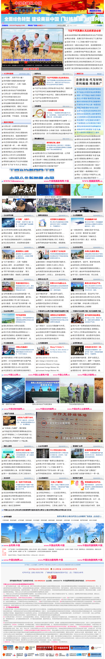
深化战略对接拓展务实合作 (14, 103)
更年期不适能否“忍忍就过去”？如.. (86, 502)
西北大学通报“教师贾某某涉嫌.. (89, 98)
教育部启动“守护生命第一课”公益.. (51, 470)
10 (46, 62)
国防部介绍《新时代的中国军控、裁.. (87, 370)
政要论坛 (37, 74)
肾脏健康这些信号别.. (93, 482)
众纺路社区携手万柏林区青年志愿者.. (52, 332)
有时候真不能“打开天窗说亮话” (84, 367)
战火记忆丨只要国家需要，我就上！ (52, 499)
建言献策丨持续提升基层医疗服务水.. (52, 262)
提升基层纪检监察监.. (93, 315)
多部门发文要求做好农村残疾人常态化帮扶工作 (85, 68)
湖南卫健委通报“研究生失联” (88, 108)
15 (60, 62)
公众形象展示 (43, 478)
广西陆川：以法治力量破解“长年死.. (51, 326)
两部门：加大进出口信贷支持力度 (51, 300)
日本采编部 (36, 520)
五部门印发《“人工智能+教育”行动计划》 (82, 42)
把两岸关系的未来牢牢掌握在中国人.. (87, 461)
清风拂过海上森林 (53, 143)
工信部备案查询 (31, 551)
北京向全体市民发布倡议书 (48, 338)
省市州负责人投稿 (24, 74)
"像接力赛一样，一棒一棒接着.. (16, 145)
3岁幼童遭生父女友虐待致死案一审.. (17, 294)
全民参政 (41, 247)
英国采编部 (44, 520)
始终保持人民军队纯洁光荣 (83, 265)
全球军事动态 (77, 343)
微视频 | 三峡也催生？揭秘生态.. (85, 236)
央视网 (20, 551)
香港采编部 (13, 520)
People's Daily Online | (24, 555)
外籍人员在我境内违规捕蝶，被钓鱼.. (17, 297)
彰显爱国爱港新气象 (92, 450)
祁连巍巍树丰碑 (91, 219)
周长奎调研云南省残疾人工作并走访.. (17, 464)
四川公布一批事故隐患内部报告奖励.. (87, 326)
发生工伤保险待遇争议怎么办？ (50, 230)
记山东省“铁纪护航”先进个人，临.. (51, 502)
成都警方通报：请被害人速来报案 (16, 275)
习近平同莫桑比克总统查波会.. (58, 78)
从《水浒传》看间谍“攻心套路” (10, 65)
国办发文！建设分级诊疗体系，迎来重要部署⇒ (85, 45)
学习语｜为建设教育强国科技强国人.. (87, 268)
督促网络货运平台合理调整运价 (16, 139)
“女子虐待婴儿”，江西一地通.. (15, 84)
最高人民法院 (33, 549)
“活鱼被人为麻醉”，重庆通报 (15, 428)
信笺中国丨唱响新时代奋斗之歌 (50, 496)
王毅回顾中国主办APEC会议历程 (15, 367)
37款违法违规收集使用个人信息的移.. (17, 239)
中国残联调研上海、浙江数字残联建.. (17, 470)
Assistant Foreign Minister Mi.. (48, 367)
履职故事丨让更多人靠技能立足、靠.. (52, 268)
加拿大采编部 (93, 520)
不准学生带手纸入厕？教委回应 (89, 105)
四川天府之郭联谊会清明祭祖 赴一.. (16, 332)
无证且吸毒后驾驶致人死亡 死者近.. (51, 239)
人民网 (10, 551)
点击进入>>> (41, 25)
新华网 (15, 551)
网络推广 (99, 74)
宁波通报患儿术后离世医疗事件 (89, 123)
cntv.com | (41, 555)
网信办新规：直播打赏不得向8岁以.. (17, 233)
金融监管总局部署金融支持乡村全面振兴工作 (84, 48)
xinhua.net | (34, 555)
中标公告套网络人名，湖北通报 (88, 173)
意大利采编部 (75, 520)
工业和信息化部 (59, 549)
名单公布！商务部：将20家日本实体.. (17, 364)
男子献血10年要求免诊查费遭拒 (89, 92)
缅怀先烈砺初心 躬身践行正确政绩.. (16, 335)
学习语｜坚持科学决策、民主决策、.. (87, 275)
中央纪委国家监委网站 (22, 549)
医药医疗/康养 (78, 478)
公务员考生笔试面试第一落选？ (88, 170)
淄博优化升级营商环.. (58, 315)
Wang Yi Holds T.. (57, 347)
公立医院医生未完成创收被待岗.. (89, 117)
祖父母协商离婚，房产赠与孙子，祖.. (17, 338)
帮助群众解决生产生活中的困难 (16, 161)
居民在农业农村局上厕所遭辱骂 (89, 114)
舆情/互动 (79, 74)
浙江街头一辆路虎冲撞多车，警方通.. (17, 268)
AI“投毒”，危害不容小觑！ (14, 78)
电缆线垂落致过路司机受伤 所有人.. (51, 236)
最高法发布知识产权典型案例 (15, 90)
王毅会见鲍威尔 (22, 347)
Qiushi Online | (12, 555)
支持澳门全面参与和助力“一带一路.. (86, 473)
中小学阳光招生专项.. (58, 450)
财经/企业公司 (43, 279)
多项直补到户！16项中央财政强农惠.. (17, 502)
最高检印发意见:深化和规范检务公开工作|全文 (84, 62)
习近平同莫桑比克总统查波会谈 (84, 30)
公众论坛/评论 (78, 247)
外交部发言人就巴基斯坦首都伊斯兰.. (17, 370)
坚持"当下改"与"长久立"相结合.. (16, 165)
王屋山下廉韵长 (57, 482)
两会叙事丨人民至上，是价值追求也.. (52, 275)
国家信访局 (98, 549)
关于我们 (27, 565)
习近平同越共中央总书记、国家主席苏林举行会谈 (53, 95)
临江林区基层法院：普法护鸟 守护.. (86, 294)
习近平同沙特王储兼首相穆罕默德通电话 (50, 91)
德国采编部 (51, 520)
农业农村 (7, 478)
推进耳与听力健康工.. (24, 450)
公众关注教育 (43, 446)
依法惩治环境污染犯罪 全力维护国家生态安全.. (52, 127)
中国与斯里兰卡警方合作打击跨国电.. (17, 358)
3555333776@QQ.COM (17, 25)
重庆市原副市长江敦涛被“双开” (46, 166)
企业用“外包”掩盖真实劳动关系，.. (51, 233)
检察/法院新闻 (78, 279)
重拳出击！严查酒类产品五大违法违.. (18, 438)
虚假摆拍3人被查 (22, 251)
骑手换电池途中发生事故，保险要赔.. (52, 243)
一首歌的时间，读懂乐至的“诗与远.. (86, 230)
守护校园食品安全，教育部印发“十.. (51, 473)
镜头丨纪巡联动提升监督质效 (15, 158)
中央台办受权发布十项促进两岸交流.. (87, 464)
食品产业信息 (9, 413)
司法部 (76, 549)
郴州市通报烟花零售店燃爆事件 (89, 101)
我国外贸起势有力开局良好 (48, 303)
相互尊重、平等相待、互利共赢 (16, 116)
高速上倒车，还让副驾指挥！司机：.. (17, 265)
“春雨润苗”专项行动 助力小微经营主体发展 (83, 58)
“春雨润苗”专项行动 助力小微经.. (50, 306)
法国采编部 (67, 520)
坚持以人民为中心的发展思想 (15, 155)
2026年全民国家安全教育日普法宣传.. (17, 329)
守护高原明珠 (21, 315)
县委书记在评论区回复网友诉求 (89, 111)
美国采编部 (28, 520)
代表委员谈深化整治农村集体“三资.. (51, 271)
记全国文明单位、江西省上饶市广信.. (52, 505)
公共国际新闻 (43, 343)
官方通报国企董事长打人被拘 (88, 132)
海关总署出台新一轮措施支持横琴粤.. (87, 467)
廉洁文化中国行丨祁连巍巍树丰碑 (32, 65)
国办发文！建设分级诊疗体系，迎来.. (87, 505)
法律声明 (40, 565)
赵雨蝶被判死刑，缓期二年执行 (16, 106)
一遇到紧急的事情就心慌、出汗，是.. (87, 499)
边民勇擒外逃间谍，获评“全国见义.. (86, 358)
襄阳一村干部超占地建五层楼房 (89, 95)
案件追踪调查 (8, 279)
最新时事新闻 (8, 122)
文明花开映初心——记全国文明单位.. (52, 493)
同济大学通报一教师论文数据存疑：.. (52, 461)
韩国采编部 (59, 520)
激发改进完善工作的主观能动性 (16, 113)
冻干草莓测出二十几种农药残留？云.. (18, 434)
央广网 (24, 551)
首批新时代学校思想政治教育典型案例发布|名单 (85, 65)
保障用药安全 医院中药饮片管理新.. (86, 496)
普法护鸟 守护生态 (11, 87)
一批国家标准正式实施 (55, 110)
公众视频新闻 (77, 215)
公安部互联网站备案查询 (44, 551)
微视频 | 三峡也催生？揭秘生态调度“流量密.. (58, 65)
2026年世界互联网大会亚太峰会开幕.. (17, 230)
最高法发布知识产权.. (93, 283)
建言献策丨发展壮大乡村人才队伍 (51, 265)
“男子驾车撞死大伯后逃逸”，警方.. (16, 271)
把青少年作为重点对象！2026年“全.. (51, 464)
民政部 (71, 549)
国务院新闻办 (90, 549)
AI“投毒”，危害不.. (23, 219)
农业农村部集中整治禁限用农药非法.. (17, 493)
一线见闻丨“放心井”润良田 (13, 499)
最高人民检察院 (42, 549)
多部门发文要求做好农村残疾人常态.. (17, 461)
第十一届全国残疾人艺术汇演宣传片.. (17, 473)
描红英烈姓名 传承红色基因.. (14, 326)
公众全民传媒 (8, 215)
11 (49, 62)
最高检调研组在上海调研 (82, 306)
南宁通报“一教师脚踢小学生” (87, 176)
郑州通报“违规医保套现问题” (15, 81)
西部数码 (54, 551)
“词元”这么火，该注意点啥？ (14, 236)
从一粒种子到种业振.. (24, 482)
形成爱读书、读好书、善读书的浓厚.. (87, 262)
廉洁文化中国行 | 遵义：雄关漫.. (85, 239)
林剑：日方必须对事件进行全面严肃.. (17, 361)
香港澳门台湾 (77, 446)
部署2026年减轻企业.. (58, 283)
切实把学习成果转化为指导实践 (16, 149)
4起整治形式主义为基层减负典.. (16, 110)
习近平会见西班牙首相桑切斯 (46, 101)
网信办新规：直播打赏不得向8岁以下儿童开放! (84, 38)
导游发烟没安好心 (22, 283)
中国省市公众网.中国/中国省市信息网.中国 (53, 311)
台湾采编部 (21, 520)
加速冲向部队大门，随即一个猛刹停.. (87, 361)
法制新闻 (37, 106)
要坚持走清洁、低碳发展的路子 (16, 136)
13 (55, 62)
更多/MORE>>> (67, 74)
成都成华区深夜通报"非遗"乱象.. (89, 129)
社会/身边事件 (9, 311)
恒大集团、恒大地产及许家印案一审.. (17, 303)
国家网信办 (82, 549)
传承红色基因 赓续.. (92, 251)
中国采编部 (5, 520)
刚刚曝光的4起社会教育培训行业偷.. (17, 306)
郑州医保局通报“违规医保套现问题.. (86, 493)
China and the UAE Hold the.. (48, 358)
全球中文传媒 (18, 6)
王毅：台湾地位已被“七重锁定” (84, 470)
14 (57, 62)
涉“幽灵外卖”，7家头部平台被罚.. (50, 294)
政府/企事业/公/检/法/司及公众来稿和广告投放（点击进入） (79, 516)
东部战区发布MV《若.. (93, 347)
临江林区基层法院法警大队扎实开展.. (87, 297)
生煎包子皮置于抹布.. (25, 417)
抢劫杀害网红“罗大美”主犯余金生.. (16, 300)
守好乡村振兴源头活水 (12, 97)
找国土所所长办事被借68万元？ (88, 167)
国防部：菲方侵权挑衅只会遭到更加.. (87, 364)
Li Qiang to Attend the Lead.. (48, 361)
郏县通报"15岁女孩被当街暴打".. (89, 120)
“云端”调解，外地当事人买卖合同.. (86, 303)
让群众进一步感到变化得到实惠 (16, 94)
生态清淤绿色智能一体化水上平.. (16, 142)
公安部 (67, 549)
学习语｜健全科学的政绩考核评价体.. (87, 271)
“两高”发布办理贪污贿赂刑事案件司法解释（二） (53, 121)
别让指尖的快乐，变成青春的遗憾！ (17, 243)
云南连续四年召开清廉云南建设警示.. (52, 329)
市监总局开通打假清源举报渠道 (89, 89)
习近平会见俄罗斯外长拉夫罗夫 (47, 98)
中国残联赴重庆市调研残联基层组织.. (17, 467)
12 (52, 62)
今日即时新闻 (8, 74)
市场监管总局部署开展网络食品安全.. (18, 431)
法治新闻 (7, 247)
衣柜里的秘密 (78, 243)
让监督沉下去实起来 (58, 251)
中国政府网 (51, 549)
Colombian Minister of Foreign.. (49, 364)
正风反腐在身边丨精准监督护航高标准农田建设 (85, 55)
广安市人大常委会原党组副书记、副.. (87, 332)
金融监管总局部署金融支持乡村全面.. (17, 496)
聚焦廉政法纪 (39, 138)
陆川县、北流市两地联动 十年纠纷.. (51, 335)
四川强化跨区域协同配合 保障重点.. (86, 329)
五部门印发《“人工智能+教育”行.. (51, 467)
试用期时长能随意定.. (58, 219)
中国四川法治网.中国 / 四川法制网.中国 (87, 311)
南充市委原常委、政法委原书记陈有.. (87, 335)
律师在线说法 (43, 215)
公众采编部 (34, 565)
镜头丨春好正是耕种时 (12, 505)
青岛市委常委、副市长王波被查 (47, 156)
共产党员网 (11, 549)
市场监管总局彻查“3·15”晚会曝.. (16, 441)
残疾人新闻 (8, 446)
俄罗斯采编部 (84, 520)
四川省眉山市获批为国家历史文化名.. (87, 338)
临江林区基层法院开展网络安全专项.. (87, 300)
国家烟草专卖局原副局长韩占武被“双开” (50, 163)
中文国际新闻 (8, 343)
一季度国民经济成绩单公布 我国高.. (51, 297)
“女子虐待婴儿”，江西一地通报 (15, 262)
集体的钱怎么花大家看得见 (14, 152)
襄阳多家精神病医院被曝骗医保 (89, 126)
